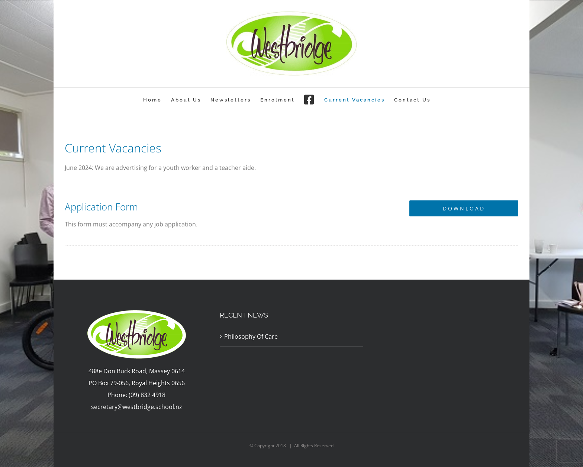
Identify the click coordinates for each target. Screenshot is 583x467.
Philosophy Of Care (251, 336)
